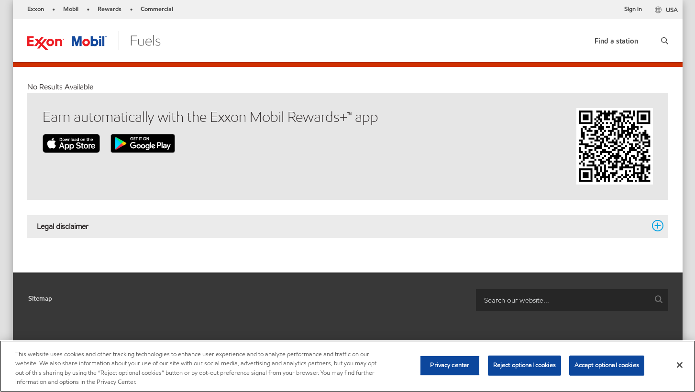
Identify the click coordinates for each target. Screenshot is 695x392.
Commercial (157, 9)
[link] (616, 39)
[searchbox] (562, 300)
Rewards (109, 9)
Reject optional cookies (524, 365)
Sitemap (40, 298)
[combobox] (572, 300)
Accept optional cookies (606, 365)
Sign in (633, 9)
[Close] (679, 364)
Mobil (70, 9)
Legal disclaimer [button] (342, 226)
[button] (665, 40)
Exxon (35, 9)
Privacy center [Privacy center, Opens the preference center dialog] (449, 365)
